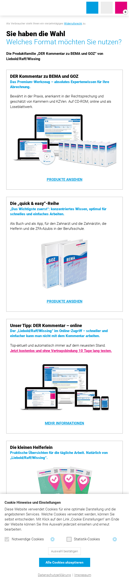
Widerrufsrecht (73, 23)
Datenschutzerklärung (54, 575)
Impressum (82, 575)
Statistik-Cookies (83, 539)
